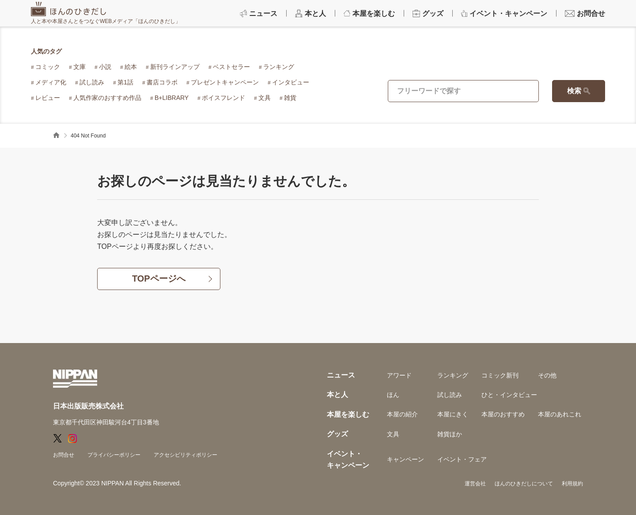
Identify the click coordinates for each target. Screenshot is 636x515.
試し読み (92, 82)
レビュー (47, 97)
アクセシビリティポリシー (185, 455)
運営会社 (475, 484)
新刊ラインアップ (175, 66)
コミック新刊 (500, 375)
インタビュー (290, 82)
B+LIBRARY (172, 97)
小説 (105, 66)
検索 (574, 91)
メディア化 (50, 82)
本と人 (337, 394)
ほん (393, 394)
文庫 (79, 66)
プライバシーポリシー (113, 455)
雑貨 (290, 97)
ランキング (278, 66)
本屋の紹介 (402, 414)
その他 (547, 375)
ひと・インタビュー (509, 394)
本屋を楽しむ (348, 414)
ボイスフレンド (223, 97)
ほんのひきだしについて (524, 484)
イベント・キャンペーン (348, 459)
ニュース (341, 375)
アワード (399, 375)
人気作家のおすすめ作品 (107, 97)
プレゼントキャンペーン (225, 82)
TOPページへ (159, 279)
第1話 (125, 82)
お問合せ (63, 455)
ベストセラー (231, 66)
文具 (264, 97)
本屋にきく (452, 414)
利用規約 (572, 484)
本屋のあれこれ (559, 414)
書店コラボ (162, 82)
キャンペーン (405, 459)
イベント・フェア (462, 459)
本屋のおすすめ (503, 414)
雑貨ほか (449, 434)
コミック (47, 66)
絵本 (131, 66)
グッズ (337, 434)
